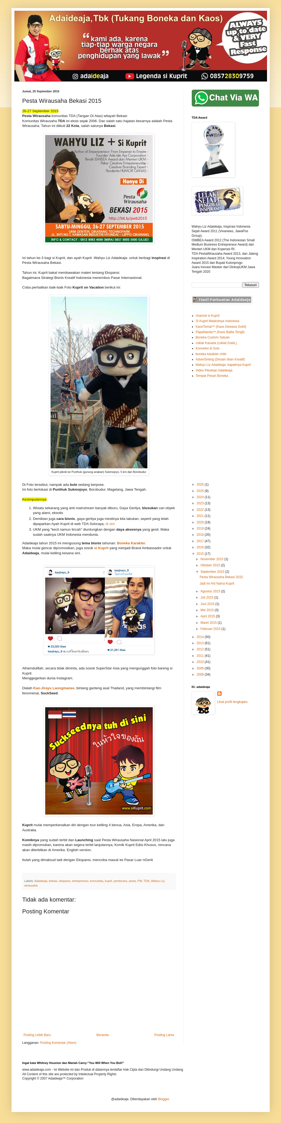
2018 (201, 535)
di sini (111, 524)
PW (139, 881)
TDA (147, 881)
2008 (201, 674)
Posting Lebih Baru (37, 1035)
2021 (201, 516)
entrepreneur (80, 881)
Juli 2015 (207, 597)
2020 (201, 522)
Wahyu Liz (158, 881)
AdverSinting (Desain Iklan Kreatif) (220, 359)
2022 (201, 510)
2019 (201, 528)
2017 (201, 541)
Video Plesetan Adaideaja (214, 370)
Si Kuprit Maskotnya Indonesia (217, 321)
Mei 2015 (207, 610)
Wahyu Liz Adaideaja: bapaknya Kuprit (223, 365)
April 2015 (208, 616)
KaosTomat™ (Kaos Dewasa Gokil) (221, 327)
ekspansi (64, 881)
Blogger (163, 1099)
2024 (201, 497)
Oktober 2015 (210, 565)
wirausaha (31, 885)
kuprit (108, 881)
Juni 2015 (207, 604)
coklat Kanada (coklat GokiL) (216, 343)
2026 (201, 484)
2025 (201, 491)
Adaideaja (40, 881)
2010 (201, 662)
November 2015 (212, 559)
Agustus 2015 (210, 591)
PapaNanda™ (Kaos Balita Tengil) (220, 332)
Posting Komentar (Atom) (58, 1043)
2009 (201, 668)
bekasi (53, 881)
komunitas (96, 881)
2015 (201, 554)
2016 (201, 547)
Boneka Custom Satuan (213, 337)
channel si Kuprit (208, 316)
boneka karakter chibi (211, 354)
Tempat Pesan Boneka (212, 376)
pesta (132, 881)
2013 (201, 643)
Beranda (103, 1035)
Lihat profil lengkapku (232, 702)
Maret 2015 (209, 623)
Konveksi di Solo (208, 348)
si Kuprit (101, 548)
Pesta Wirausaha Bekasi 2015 (221, 577)
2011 (201, 656)
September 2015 (212, 572)
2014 (201, 637)
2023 (201, 503)
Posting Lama (164, 1035)
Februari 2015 (210, 629)
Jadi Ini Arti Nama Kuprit (217, 583)
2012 (201, 649)
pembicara (120, 881)
